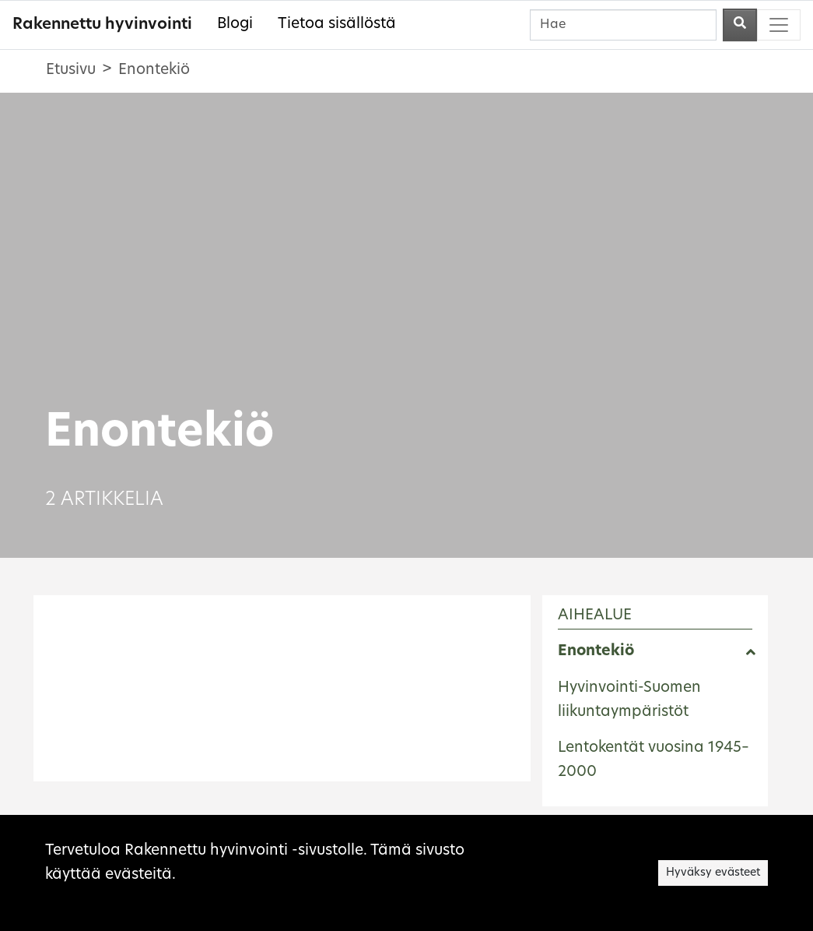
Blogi (235, 24)
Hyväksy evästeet (713, 873)
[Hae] (623, 25)
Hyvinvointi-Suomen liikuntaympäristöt (629, 700)
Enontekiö (596, 651)
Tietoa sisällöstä (337, 24)
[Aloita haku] (740, 25)
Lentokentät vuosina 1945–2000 (653, 760)
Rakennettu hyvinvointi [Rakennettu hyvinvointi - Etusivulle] (102, 25)
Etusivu (71, 70)
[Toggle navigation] (779, 25)
